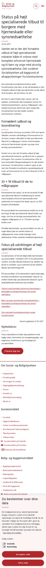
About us (6, 401)
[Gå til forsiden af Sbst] (7, 6)
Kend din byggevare (11, 486)
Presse (6, 389)
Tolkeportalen (8, 437)
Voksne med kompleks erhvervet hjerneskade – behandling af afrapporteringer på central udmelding (21, 291)
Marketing (12, 546)
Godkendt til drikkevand (13, 482)
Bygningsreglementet (12, 466)
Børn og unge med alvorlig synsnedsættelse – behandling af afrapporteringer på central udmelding (20, 303)
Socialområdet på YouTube (15, 445)
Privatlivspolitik (9, 377)
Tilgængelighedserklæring (13, 385)
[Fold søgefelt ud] (36, 6)
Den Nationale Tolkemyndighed (16, 429)
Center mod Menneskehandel (15, 425)
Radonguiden (8, 474)
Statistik (11, 543)
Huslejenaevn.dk (9, 490)
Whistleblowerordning (12, 397)
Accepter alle (23, 554)
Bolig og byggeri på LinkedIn (15, 494)
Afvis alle (23, 563)
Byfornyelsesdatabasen (12, 470)
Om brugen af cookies (12, 381)
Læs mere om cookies (12, 533)
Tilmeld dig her (12, 351)
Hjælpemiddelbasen (11, 421)
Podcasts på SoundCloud (13, 449)
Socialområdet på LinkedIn (15, 441)
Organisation (8, 373)
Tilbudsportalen (9, 433)
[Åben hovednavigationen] (43, 6)
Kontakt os (7, 393)
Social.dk (6, 417)
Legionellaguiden (10, 478)
